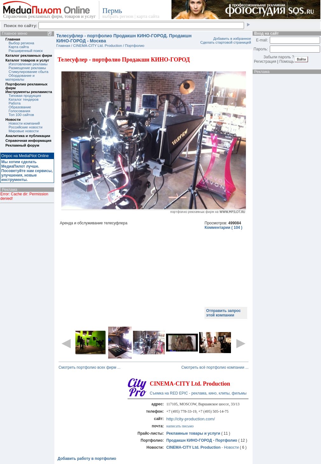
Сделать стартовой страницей (225, 42)
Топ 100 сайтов (21, 115)
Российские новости (25, 127)
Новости (13, 119)
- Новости (203, 447)
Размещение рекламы (27, 68)
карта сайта (147, 16)
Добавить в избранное (232, 38)
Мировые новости (23, 131)
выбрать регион (117, 16)
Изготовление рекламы (28, 64)
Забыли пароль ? (278, 57)
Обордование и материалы (20, 77)
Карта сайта (19, 47)
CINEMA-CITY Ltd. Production (97, 45)
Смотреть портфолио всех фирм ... (90, 367)
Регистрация (265, 61)
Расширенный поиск (26, 51)
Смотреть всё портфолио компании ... (214, 367)
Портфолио (134, 45)
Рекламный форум (22, 145)
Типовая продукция (25, 96)
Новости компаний (24, 123)
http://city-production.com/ (190, 419)
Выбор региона (21, 43)
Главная (12, 39)
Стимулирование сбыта (28, 72)
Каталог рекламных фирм (28, 55)
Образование (20, 107)
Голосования (19, 111)
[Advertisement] (130, 274)
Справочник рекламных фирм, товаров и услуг (49, 16)
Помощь (286, 61)
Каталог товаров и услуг (27, 60)
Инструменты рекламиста (28, 92)
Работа (15, 103)
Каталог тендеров (23, 99)
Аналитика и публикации (27, 136)
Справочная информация (28, 140)
